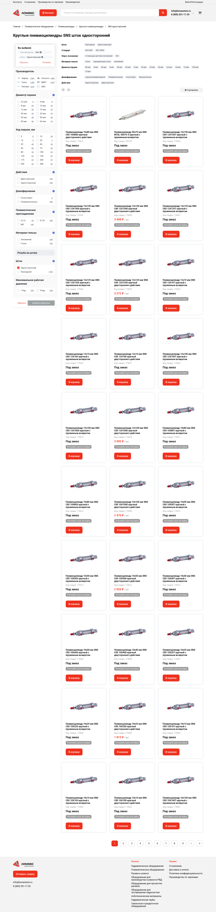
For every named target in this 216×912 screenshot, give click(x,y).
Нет (117, 56)
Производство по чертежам (50, 2)
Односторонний (104, 45)
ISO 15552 (100, 50)
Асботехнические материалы (146, 896)
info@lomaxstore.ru (181, 11)
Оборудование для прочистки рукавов (146, 884)
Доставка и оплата (179, 869)
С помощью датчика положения (98, 56)
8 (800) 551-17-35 (180, 14)
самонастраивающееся (95, 77)
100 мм (195, 67)
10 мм (87, 71)
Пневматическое (115, 77)
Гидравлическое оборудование (147, 866)
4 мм (136, 67)
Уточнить (47, 62)
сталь (87, 61)
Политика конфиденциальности (185, 873)
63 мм (103, 67)
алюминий (118, 61)
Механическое (145, 77)
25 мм (152, 67)
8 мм (96, 67)
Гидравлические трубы (143, 900)
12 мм (186, 67)
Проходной (89, 45)
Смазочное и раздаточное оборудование (144, 904)
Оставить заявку (25, 874)
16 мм (177, 67)
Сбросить (24, 62)
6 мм (112, 67)
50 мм (119, 67)
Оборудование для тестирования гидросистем (145, 891)
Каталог (48, 12)
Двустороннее (108, 83)
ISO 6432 (89, 50)
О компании (30, 2)
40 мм (127, 67)
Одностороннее (91, 83)
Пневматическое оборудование (147, 869)
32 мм (143, 67)
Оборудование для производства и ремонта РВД (146, 878)
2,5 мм (169, 67)
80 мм (87, 67)
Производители (73, 2)
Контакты (17, 2)
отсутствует (131, 77)
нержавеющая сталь (102, 61)
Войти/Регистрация (194, 2)
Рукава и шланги (140, 873)
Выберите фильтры (41, 303)
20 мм (160, 67)
